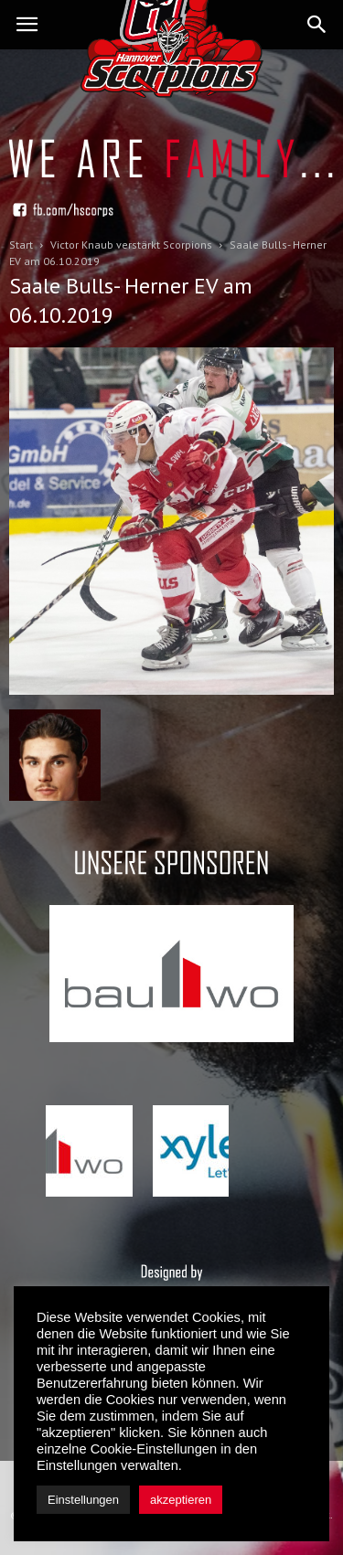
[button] (317, 24)
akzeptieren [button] (180, 1500)
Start (21, 244)
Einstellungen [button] (83, 1500)
